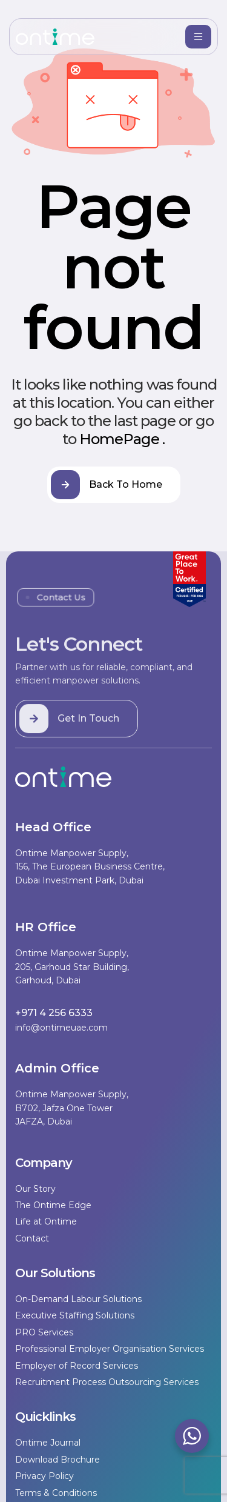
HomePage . (122, 439)
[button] (76, 730)
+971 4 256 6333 (54, 1013)
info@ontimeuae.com (61, 1027)
